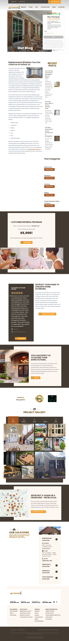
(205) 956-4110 (47, 561)
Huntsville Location (50, 565)
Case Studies (13, 615)
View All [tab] (13, 420)
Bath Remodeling (39, 621)
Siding (54, 7)
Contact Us (21, 1)
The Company (13, 609)
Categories (49, 619)
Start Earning (25, 242)
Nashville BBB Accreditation (53, 615)
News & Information (51, 609)
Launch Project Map (38, 511)
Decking (47, 184)
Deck (36, 7)
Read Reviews (20, 338)
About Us (13, 1)
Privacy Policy (14, 629)
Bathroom (61, 7)
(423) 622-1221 (36, 602)
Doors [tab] (34, 420)
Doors (30, 7)
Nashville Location (50, 572)
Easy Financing (14, 611)
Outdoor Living (45, 7)
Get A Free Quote (53, 1)
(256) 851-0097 (25, 602)
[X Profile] (57, 602)
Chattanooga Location (50, 578)
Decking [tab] (45, 420)
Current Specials (50, 611)
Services (37, 609)
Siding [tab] (55, 420)
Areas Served (49, 617)
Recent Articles (50, 613)
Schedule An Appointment (47, 314)
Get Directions (46, 548)
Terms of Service (21, 629)
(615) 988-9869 (46, 602)
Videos (11, 613)
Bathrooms (48, 167)
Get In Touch (23, 609)
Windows (23, 7)
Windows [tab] (24, 420)
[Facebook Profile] (54, 602)
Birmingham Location (50, 539)
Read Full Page (49, 169)
